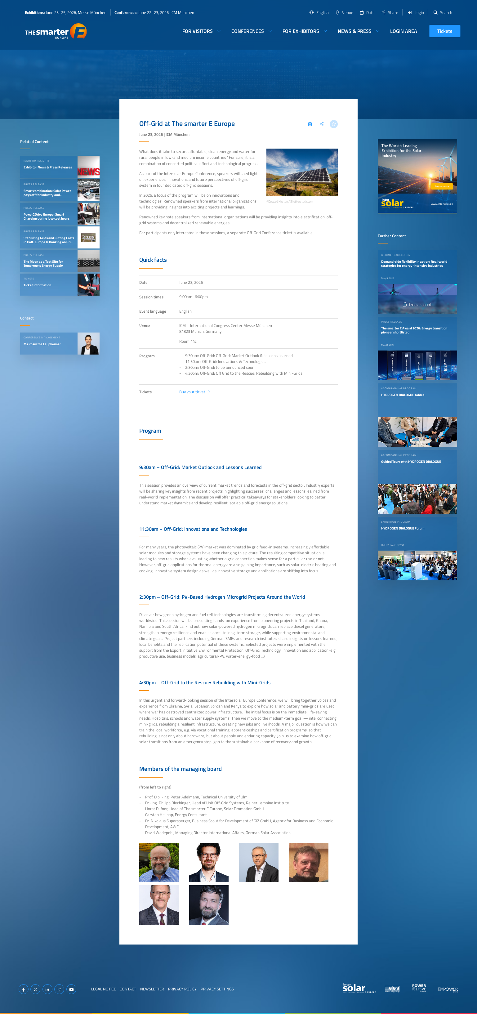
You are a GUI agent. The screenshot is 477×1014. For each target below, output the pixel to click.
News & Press (355, 31)
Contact (128, 989)
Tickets (444, 31)
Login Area (403, 31)
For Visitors (197, 31)
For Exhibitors (301, 31)
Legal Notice (103, 989)
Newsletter (152, 989)
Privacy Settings (217, 989)
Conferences (247, 31)
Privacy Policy (182, 989)
